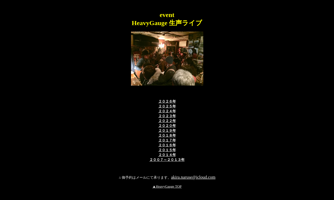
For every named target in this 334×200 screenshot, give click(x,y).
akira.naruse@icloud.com (193, 177)
